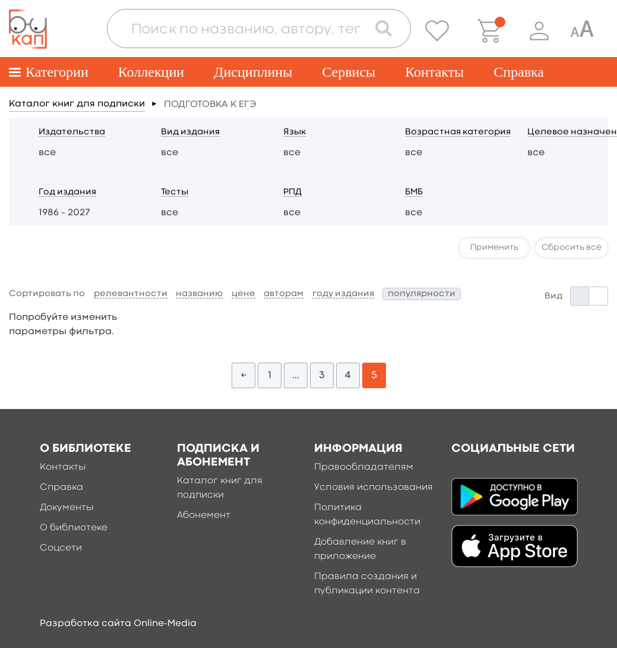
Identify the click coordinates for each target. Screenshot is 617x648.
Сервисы (348, 72)
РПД (292, 192)
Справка (518, 72)
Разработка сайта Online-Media (118, 623)
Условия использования (373, 487)
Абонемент (203, 515)
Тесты (174, 192)
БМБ (414, 192)
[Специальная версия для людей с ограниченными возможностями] (582, 31)
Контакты (434, 72)
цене (243, 294)
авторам (283, 294)
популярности (421, 294)
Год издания (67, 192)
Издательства (72, 132)
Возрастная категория (458, 132)
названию (199, 294)
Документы (67, 508)
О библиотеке (73, 528)
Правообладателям (363, 467)
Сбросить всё (572, 247)
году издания (343, 294)
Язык (294, 132)
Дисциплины (253, 72)
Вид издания (190, 132)
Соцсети (61, 548)
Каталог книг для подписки (77, 104)
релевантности (130, 294)
